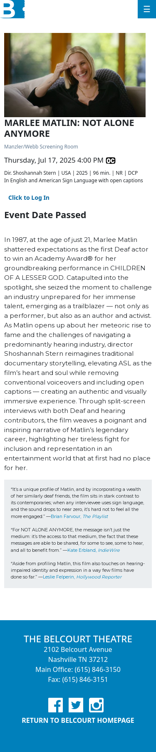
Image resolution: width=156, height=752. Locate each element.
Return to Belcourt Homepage (78, 720)
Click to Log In (29, 197)
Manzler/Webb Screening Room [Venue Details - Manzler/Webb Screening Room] (41, 146)
